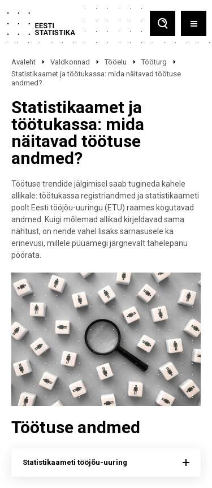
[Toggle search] (162, 23)
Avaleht (23, 62)
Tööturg (154, 62)
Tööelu (116, 62)
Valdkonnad (70, 62)
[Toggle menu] (193, 23)
